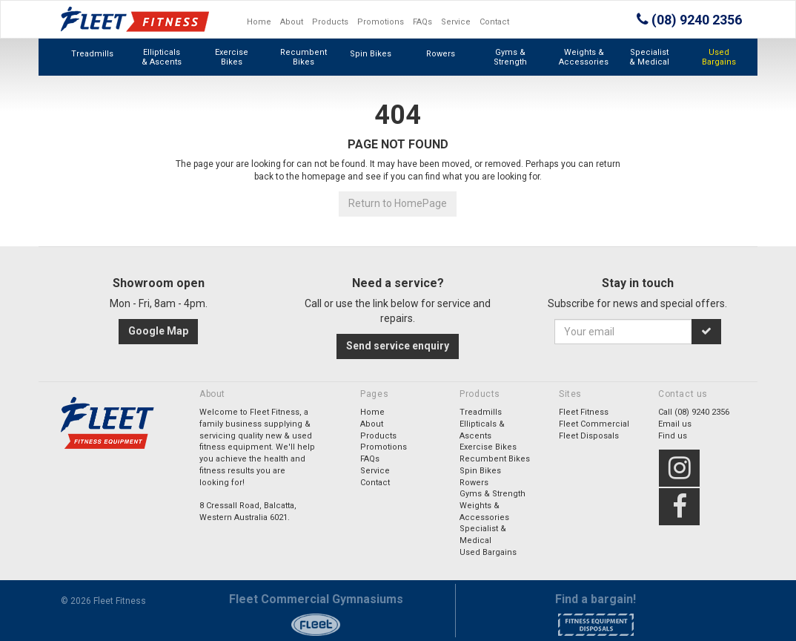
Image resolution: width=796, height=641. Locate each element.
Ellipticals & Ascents (162, 57)
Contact (494, 22)
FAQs (422, 22)
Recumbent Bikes (303, 57)
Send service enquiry (397, 346)
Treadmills (92, 54)
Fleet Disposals (589, 436)
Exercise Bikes (231, 57)
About (291, 22)
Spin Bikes (370, 54)
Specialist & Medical (649, 57)
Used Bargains (719, 57)
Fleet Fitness (583, 412)
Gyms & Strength (510, 57)
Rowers (440, 54)
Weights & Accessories (583, 57)
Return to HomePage (397, 203)
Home (259, 22)
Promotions (380, 22)
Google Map (158, 331)
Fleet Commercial (594, 424)
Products (330, 22)
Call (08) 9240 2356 (693, 412)
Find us (672, 436)
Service (456, 22)
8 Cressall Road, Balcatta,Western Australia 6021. (247, 511)
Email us (674, 424)
